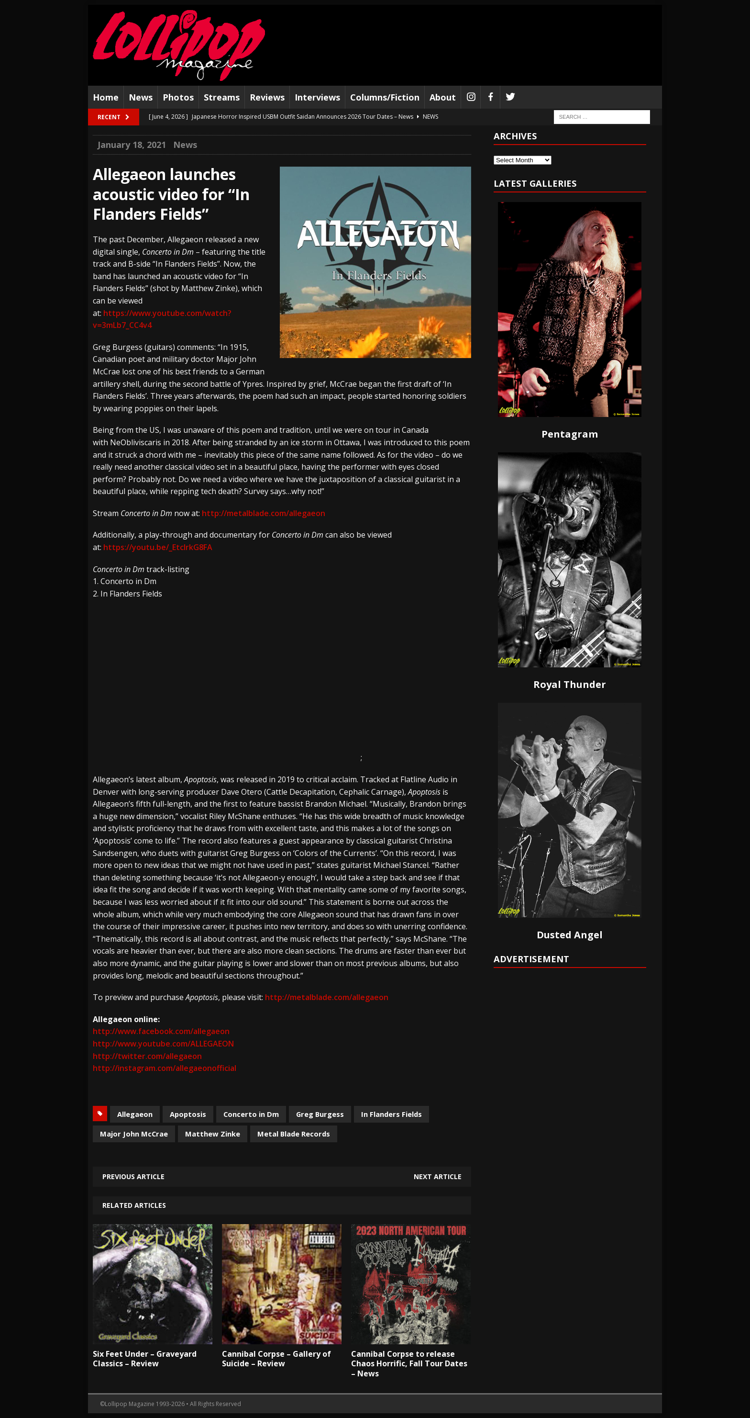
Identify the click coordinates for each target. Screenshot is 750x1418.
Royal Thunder (569, 684)
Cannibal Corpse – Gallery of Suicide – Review (276, 1359)
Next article (438, 1176)
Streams (222, 97)
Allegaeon (135, 1114)
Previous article (133, 1176)
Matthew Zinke (212, 1133)
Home (106, 97)
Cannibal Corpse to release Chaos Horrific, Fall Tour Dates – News (409, 1364)
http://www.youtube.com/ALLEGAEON (163, 1043)
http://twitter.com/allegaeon (147, 1056)
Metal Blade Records (293, 1133)
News (141, 97)
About (443, 97)
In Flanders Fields (391, 1114)
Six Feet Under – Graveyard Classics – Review (145, 1359)
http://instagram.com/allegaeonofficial (164, 1068)
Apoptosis (188, 1114)
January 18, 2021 (132, 144)
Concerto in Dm (251, 1114)
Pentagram (569, 434)
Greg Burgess (320, 1114)
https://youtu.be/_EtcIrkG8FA (157, 547)
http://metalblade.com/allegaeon (263, 513)
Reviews (267, 97)
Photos (178, 97)
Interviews (317, 97)
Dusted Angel (570, 934)
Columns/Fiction (384, 97)
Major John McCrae (134, 1133)
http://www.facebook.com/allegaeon (161, 1031)
